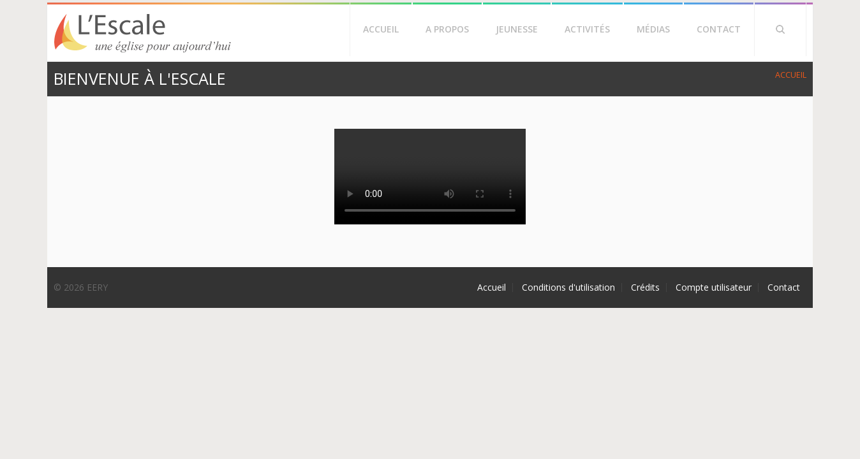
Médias (653, 29)
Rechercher (780, 29)
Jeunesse (517, 29)
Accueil (381, 29)
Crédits (645, 287)
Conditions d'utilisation (568, 287)
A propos (447, 29)
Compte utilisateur (714, 287)
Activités (587, 29)
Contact (719, 29)
